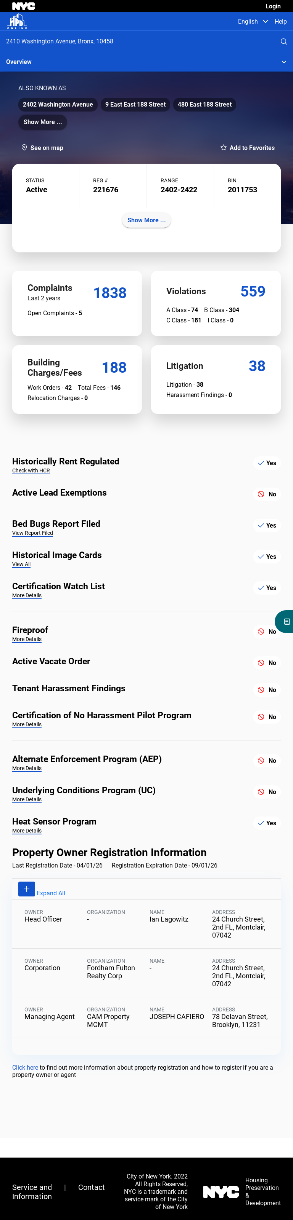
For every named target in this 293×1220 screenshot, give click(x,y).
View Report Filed (32, 557)
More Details (27, 620)
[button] (265, 21)
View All (21, 588)
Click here (26, 1092)
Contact (91, 1187)
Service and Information (32, 1192)
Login (273, 6)
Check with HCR (31, 495)
